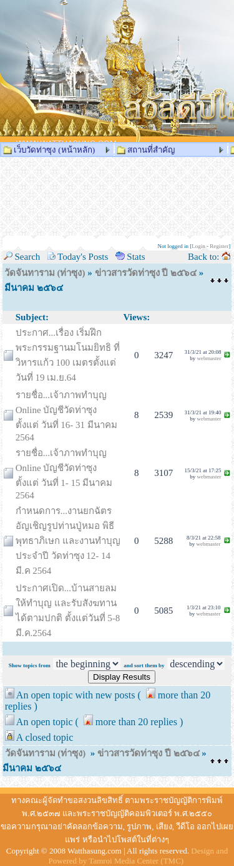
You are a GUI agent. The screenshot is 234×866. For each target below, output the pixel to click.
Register (219, 246)
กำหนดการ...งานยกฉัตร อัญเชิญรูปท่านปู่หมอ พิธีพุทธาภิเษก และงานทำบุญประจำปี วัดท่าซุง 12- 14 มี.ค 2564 (68, 541)
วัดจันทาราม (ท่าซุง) (44, 273)
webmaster (209, 358)
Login (198, 246)
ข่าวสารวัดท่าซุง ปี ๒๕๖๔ (146, 273)
